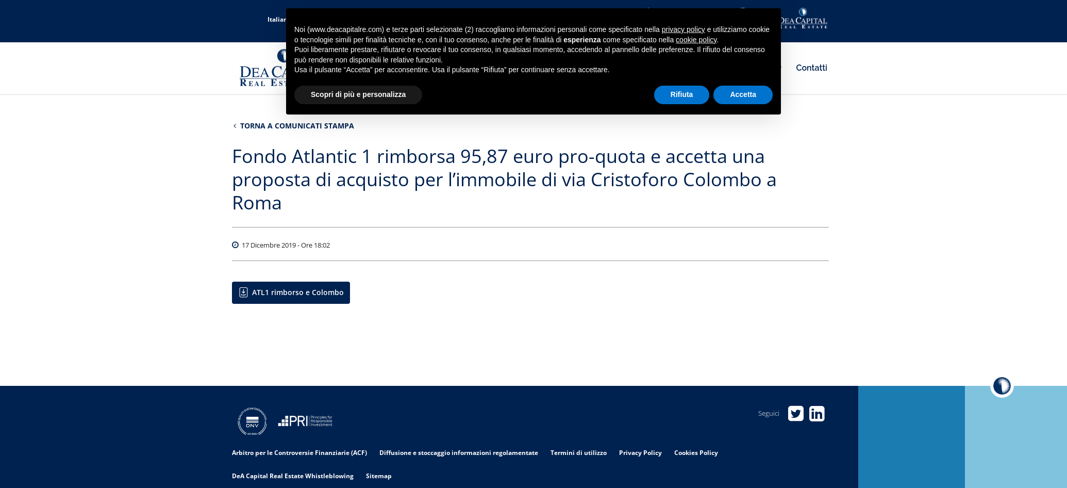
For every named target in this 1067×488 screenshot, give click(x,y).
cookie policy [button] (696, 40)
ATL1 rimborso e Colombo (298, 292)
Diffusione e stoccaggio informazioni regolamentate (458, 452)
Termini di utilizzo (579, 452)
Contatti (811, 68)
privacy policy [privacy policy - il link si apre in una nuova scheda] (683, 29)
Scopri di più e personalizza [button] (358, 94)
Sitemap (379, 475)
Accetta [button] (743, 94)
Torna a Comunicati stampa (294, 126)
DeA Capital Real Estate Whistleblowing (293, 475)
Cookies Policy (696, 452)
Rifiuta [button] (682, 94)
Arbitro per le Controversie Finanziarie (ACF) (299, 452)
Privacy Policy (640, 452)
